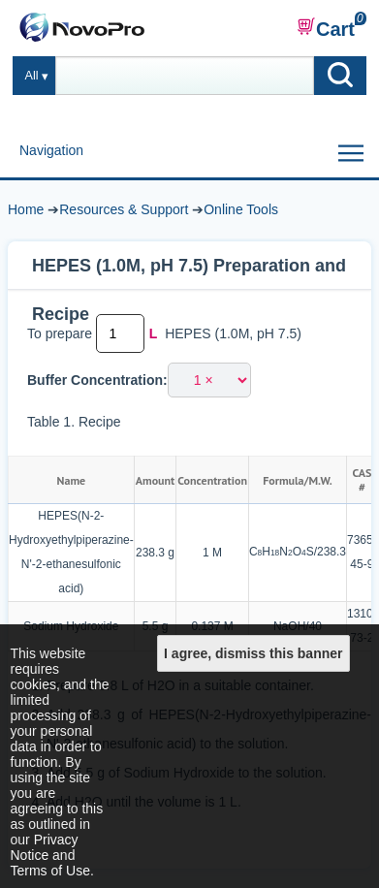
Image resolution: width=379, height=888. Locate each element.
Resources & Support (123, 209)
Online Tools (241, 209)
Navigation (51, 150)
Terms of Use (50, 870)
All (32, 75)
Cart (326, 28)
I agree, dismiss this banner (253, 653)
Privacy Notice (45, 847)
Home (26, 209)
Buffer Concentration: (97, 380)
